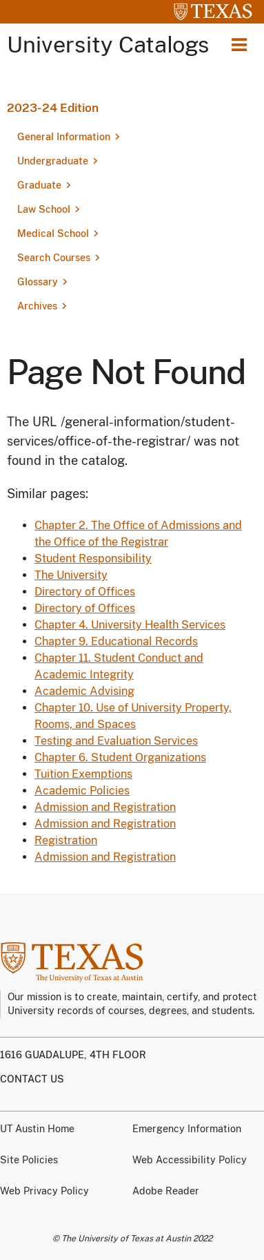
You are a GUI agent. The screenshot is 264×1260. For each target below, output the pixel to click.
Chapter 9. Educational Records (116, 641)
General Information (63, 136)
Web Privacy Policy (44, 1190)
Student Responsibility (93, 558)
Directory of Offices (84, 591)
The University (71, 575)
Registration (65, 840)
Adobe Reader (165, 1190)
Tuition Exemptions (83, 774)
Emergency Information (186, 1128)
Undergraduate (52, 160)
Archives (37, 306)
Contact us (32, 1079)
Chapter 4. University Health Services (129, 624)
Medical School (53, 233)
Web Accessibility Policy (189, 1159)
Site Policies (29, 1159)
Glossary (37, 281)
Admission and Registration (105, 807)
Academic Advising (84, 691)
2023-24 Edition (53, 108)
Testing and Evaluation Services (116, 740)
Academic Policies (82, 790)
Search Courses (53, 257)
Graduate (39, 185)
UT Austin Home (37, 1128)
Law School (43, 209)
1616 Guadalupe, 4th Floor (73, 1054)
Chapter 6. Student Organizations (120, 757)
